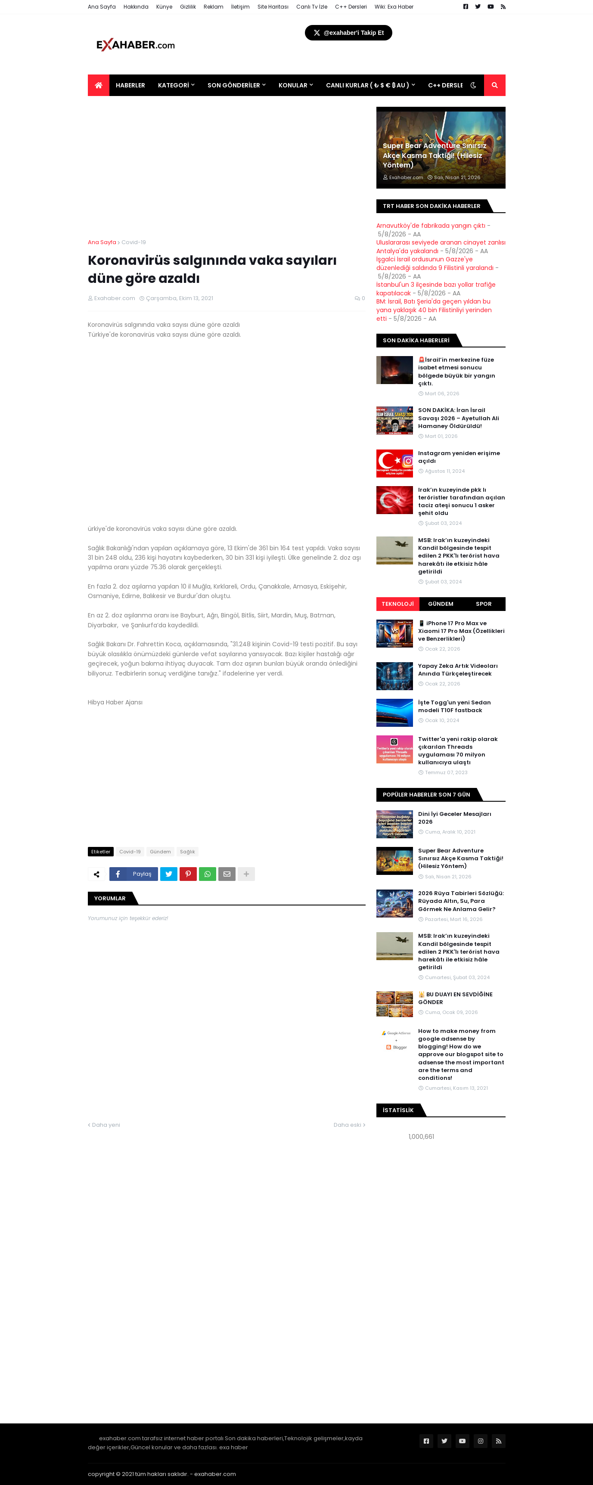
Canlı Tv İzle (311, 6)
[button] (473, 85)
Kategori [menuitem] (173, 85)
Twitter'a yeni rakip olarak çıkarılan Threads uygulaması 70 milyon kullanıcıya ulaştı (458, 751)
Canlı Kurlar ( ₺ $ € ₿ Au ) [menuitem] (368, 85)
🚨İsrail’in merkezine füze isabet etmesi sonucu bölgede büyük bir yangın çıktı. (456, 372)
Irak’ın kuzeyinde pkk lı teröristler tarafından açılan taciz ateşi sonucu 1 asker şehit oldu (461, 502)
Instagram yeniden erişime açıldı (459, 457)
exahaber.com (215, 1474)
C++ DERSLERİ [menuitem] (448, 85)
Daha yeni (106, 1125)
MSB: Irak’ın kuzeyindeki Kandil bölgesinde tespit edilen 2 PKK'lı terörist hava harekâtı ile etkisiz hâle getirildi (459, 556)
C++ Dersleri (351, 6)
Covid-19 (133, 242)
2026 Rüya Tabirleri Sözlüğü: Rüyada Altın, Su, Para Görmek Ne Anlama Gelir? (461, 901)
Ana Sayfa (102, 6)
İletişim (240, 6)
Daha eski (347, 1125)
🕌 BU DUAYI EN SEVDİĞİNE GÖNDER (455, 998)
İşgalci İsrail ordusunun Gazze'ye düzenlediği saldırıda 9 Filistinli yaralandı (435, 263)
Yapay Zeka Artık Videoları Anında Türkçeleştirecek (458, 670)
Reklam (214, 6)
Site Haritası (273, 6)
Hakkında (136, 6)
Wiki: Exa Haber (394, 6)
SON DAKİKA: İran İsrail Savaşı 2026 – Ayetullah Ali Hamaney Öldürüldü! (458, 418)
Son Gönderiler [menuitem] (234, 85)
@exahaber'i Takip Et (349, 32)
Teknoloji (398, 604)
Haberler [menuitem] (130, 85)
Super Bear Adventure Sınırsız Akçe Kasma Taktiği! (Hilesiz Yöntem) (435, 155)
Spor (484, 604)
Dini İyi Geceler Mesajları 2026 (454, 818)
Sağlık (187, 851)
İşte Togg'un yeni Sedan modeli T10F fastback (454, 706)
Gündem (160, 851)
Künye (164, 6)
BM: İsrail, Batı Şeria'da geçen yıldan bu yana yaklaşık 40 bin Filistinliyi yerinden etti (434, 309)
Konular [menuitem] (293, 85)
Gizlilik (188, 6)
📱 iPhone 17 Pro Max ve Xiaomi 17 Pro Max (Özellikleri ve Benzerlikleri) (461, 631)
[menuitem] (98, 85)
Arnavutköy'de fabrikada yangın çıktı (430, 225)
